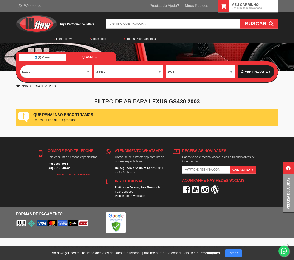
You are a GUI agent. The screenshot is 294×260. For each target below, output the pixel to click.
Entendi (233, 253)
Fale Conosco (124, 191)
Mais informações (205, 253)
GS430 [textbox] (100, 71)
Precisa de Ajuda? (164, 6)
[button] (288, 187)
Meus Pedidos (196, 6)
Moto (89, 57)
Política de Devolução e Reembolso (138, 187)
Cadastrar (242, 170)
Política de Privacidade (130, 196)
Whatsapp (30, 6)
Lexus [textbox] (26, 71)
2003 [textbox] (170, 71)
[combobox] (56, 71)
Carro (42, 57)
